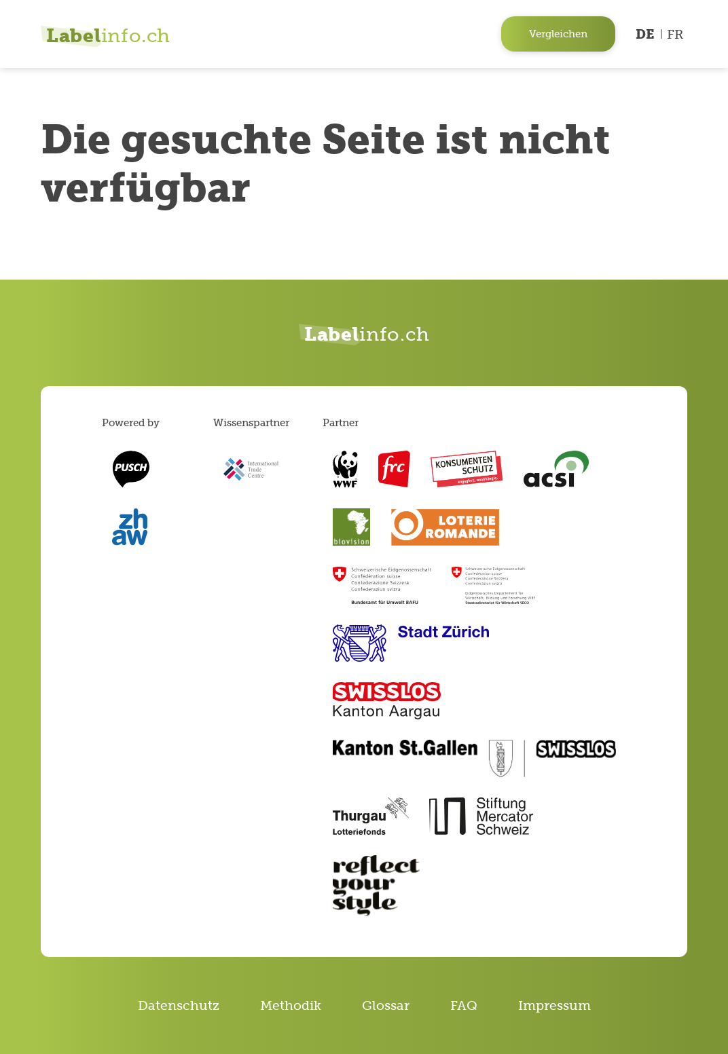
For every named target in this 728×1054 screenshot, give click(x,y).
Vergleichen (558, 33)
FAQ (463, 1005)
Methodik (290, 1005)
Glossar (386, 1005)
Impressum (554, 1005)
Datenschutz (178, 1005)
